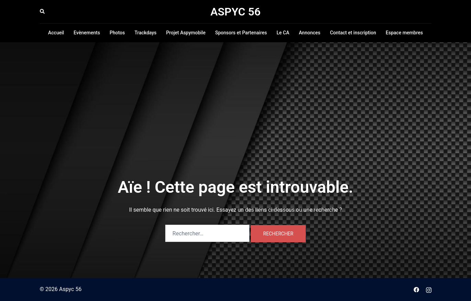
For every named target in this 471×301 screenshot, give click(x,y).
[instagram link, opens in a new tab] (428, 289)
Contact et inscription (353, 32)
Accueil (56, 32)
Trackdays (145, 32)
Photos (117, 32)
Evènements (87, 32)
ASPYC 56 (235, 11)
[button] (42, 11)
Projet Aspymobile (186, 32)
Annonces (310, 32)
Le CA (283, 32)
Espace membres (404, 32)
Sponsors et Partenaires (241, 32)
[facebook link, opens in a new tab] (416, 289)
